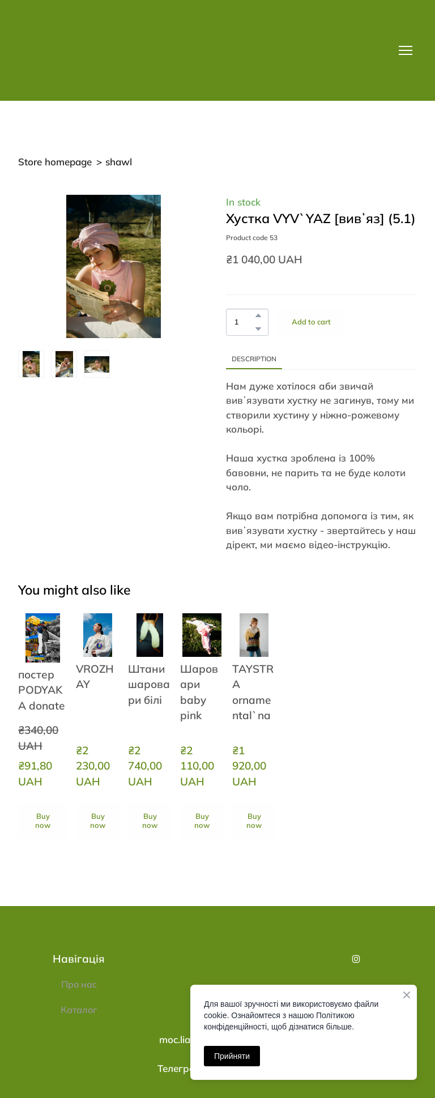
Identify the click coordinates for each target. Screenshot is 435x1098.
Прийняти (232, 1056)
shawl (118, 162)
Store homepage (55, 162)
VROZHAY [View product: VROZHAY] (95, 676)
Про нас (79, 984)
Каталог (79, 1009)
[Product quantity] (244, 322)
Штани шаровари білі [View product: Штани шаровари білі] (149, 684)
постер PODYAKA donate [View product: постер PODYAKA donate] (41, 690)
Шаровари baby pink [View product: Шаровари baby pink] (199, 692)
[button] (258, 315)
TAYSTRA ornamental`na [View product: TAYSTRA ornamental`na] (253, 692)
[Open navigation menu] (405, 50)
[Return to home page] (101, 50)
